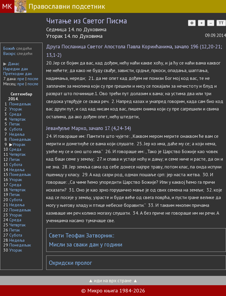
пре (20, 78)
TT (221, 23)
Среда (15, 114)
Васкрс (9, 53)
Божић (9, 48)
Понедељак (20, 104)
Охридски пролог (70, 262)
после (33, 78)
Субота (15, 129)
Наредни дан (15, 68)
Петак (14, 124)
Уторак (15, 109)
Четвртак (17, 119)
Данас (11, 63)
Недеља (17, 134)
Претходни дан (17, 73)
